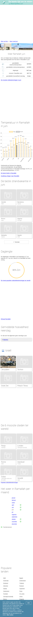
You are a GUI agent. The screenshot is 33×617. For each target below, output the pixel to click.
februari (14, 500)
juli (12, 512)
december (14, 524)
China (20, 596)
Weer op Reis (4, 41)
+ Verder (16, 242)
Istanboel (20, 462)
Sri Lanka (21, 593)
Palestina (5, 339)
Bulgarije (21, 599)
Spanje (5, 588)
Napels (19, 235)
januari (13, 497)
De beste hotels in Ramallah (8, 173)
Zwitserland (6, 591)
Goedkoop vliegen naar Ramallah (10, 176)
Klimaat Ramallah (6, 319)
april (13, 505)
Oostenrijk (5, 580)
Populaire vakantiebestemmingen (9, 482)
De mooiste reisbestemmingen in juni (11, 80)
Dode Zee (5, 386)
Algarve (19, 218)
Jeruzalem (5, 369)
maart (13, 502)
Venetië (3, 202)
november (14, 521)
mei (13, 507)
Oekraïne (5, 586)
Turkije (19, 463)
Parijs (3, 446)
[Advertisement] (16, 23)
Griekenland (22, 580)
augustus (14, 514)
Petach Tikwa (22, 386)
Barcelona (20, 202)
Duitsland (5, 583)
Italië (2, 463)
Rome (3, 462)
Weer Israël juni (14, 41)
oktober (14, 519)
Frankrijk (3, 447)
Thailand (21, 583)
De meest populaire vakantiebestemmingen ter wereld (15, 280)
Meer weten (10, 615)
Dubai (3, 477)
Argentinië (22, 588)
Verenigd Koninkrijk (22, 447)
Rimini (3, 218)
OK (28, 603)
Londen (20, 446)
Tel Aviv (20, 369)
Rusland (21, 586)
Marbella (4, 235)
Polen (20, 591)
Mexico (5, 599)
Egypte (21, 578)
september (14, 516)
